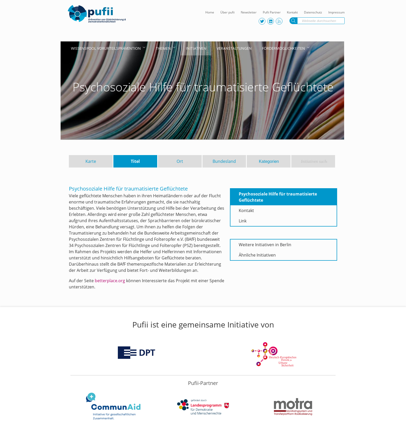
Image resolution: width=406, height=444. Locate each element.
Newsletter (249, 12)
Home (209, 12)
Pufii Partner (272, 12)
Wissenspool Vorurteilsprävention (106, 48)
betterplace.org (110, 280)
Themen (163, 48)
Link (243, 221)
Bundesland (224, 161)
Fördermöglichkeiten (283, 48)
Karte (90, 161)
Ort (180, 161)
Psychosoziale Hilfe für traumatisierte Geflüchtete (278, 197)
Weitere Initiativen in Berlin (265, 245)
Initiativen (196, 48)
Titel (135, 161)
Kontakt (292, 12)
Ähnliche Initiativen (257, 255)
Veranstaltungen (234, 48)
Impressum (336, 12)
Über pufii (227, 12)
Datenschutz (313, 12)
